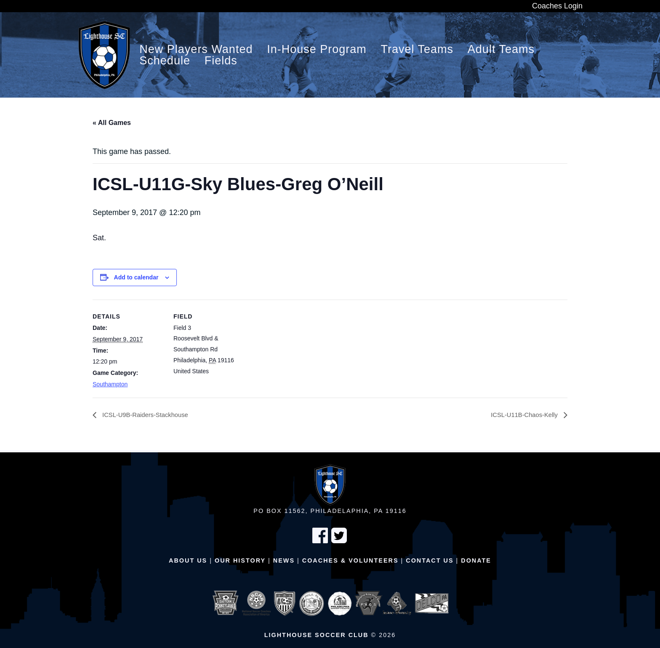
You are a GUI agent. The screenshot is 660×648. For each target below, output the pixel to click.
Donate (476, 560)
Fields (221, 60)
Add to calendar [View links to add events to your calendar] (136, 277)
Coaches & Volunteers (350, 560)
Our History (240, 560)
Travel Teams (417, 49)
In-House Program (317, 49)
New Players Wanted (196, 49)
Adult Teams (501, 49)
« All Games (112, 122)
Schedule (164, 60)
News (284, 560)
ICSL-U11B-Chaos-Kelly (522, 415)
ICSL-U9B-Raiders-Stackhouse (148, 415)
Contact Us (429, 560)
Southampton (110, 384)
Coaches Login (557, 6)
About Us (188, 560)
